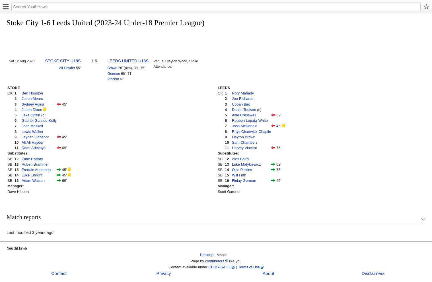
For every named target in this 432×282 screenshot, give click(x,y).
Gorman (113, 74)
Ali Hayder (67, 68)
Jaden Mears (32, 98)
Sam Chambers (245, 142)
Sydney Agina (33, 104)
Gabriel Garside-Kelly (39, 120)
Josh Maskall (32, 126)
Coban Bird (241, 104)
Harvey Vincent (244, 148)
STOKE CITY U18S (63, 61)
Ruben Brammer (35, 164)
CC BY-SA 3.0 (219, 267)
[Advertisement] (110, 43)
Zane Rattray (32, 159)
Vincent (113, 79)
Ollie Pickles (242, 170)
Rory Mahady (243, 93)
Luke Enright (32, 175)
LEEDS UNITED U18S (128, 61)
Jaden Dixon (32, 110)
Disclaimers (373, 273)
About (268, 273)
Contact (59, 273)
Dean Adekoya (34, 148)
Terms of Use (249, 267)
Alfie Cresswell (244, 115)
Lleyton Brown (243, 137)
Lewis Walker (33, 131)
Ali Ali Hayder (33, 142)
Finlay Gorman (244, 180)
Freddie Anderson (36, 170)
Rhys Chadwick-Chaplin (251, 131)
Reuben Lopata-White (250, 120)
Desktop (207, 255)
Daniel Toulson (244, 110)
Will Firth (239, 175)
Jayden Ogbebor (35, 137)
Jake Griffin (31, 115)
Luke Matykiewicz (246, 164)
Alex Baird (240, 159)
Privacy (164, 273)
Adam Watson (33, 180)
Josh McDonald (244, 126)
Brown (112, 68)
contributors (214, 261)
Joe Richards (243, 98)
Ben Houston (32, 93)
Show (417, 219)
